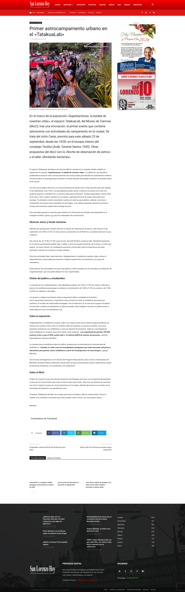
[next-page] (34, 491)
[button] (153, 5)
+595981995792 (132, 578)
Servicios (137, 5)
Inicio (57, 5)
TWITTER (98, 12)
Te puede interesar (37, 458)
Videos (127, 5)
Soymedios (65, 590)
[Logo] (41, 4)
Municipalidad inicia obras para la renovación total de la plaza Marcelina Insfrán (99, 519)
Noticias (68, 5)
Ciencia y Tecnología (42, 19)
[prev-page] (30, 491)
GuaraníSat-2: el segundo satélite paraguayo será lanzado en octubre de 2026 (41, 485)
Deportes (81, 5)
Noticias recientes (54, 458)
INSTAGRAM (82, 12)
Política (92, 5)
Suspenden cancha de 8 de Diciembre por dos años (47, 448)
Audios (102, 5)
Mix (119, 5)
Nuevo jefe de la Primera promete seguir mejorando (96, 448)
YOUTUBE (91, 12)
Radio (111, 5)
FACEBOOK (72, 12)
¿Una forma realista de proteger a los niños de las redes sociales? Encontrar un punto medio (98, 485)
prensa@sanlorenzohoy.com (87, 580)
